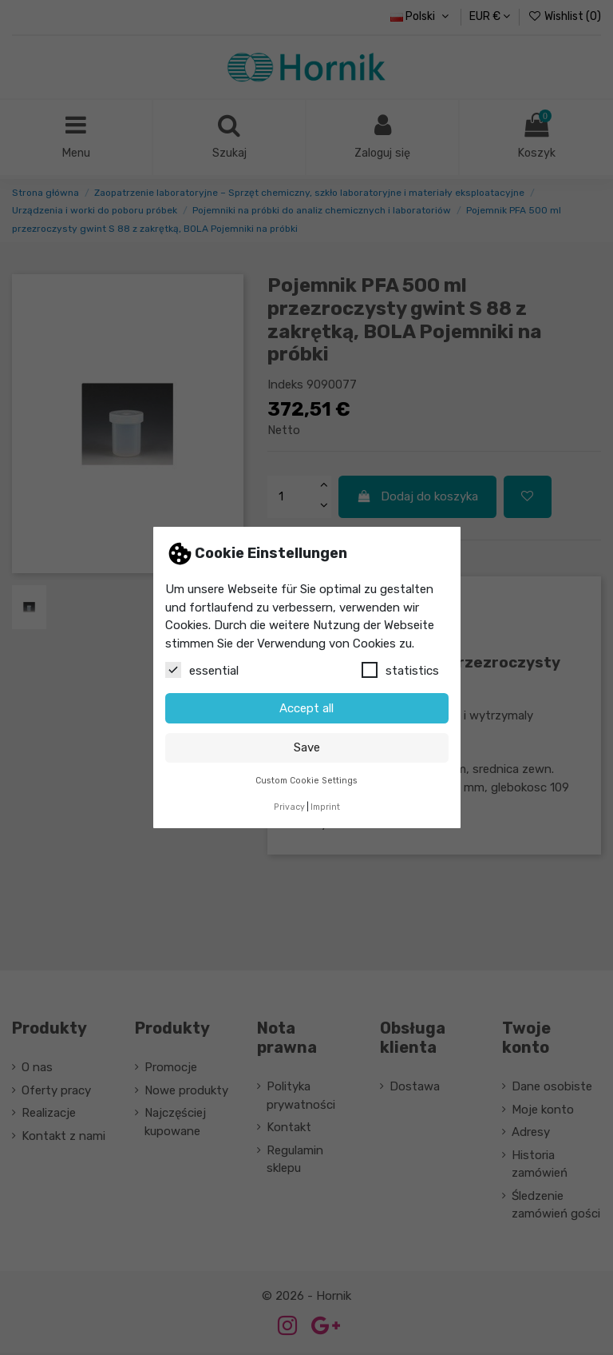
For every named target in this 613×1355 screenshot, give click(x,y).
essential (202, 670)
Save (307, 747)
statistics (400, 670)
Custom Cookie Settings (306, 780)
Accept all (306, 708)
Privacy (289, 807)
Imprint (325, 807)
